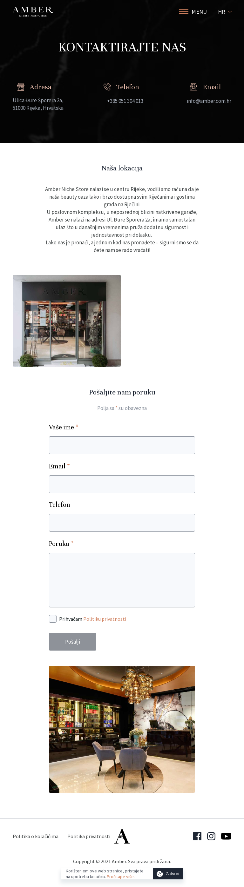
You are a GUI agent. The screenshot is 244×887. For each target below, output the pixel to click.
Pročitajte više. (121, 876)
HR (221, 11)
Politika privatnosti (88, 836)
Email (59, 466)
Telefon (59, 505)
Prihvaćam (92, 619)
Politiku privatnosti (104, 619)
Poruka (61, 543)
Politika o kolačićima (35, 836)
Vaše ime (63, 427)
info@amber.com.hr (209, 100)
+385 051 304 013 (125, 100)
